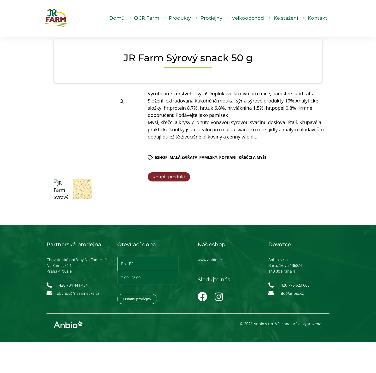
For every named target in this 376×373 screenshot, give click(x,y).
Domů (116, 18)
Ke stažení (286, 18)
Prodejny (211, 18)
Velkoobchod (248, 18)
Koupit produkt (169, 177)
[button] (122, 101)
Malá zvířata (183, 157)
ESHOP (161, 157)
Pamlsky (208, 157)
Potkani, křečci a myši (242, 157)
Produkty (180, 18)
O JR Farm (146, 18)
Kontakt (317, 18)
